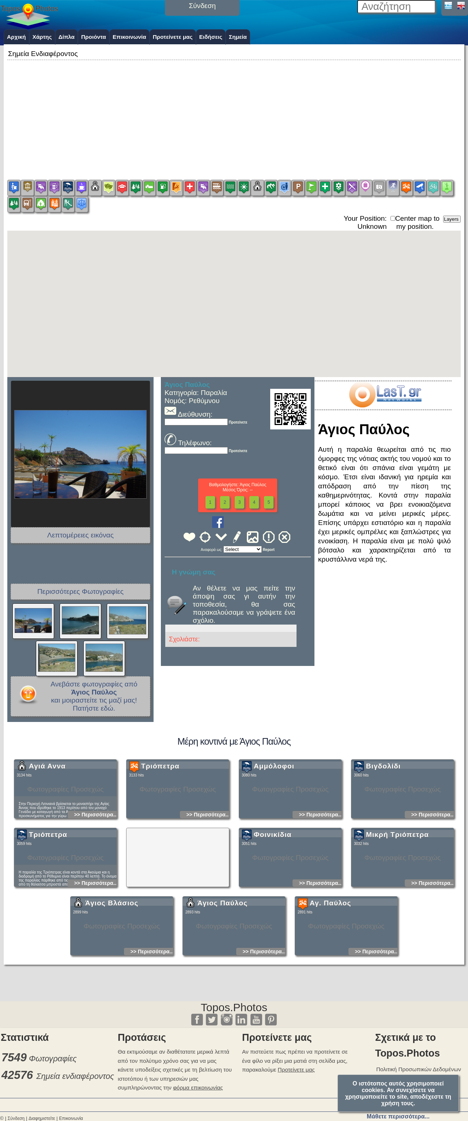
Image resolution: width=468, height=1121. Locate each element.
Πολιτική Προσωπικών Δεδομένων (418, 1069)
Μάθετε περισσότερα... (398, 1116)
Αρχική (16, 37)
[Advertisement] (234, 113)
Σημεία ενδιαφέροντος (75, 1076)
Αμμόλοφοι (274, 823)
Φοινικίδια (273, 891)
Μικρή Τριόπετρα (397, 891)
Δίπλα (66, 37)
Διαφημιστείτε (42, 1118)
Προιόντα (93, 37)
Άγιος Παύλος (222, 960)
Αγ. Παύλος (330, 960)
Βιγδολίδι (383, 823)
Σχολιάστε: (184, 639)
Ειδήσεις (210, 37)
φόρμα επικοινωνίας (198, 1087)
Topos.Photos (234, 1007)
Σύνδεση (16, 1118)
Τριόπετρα (160, 823)
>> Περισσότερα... (96, 871)
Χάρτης (42, 37)
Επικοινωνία (129, 37)
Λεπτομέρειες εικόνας (80, 535)
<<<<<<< (242, 549)
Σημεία (238, 37)
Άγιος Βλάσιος (111, 960)
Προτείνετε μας (173, 37)
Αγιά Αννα (47, 823)
